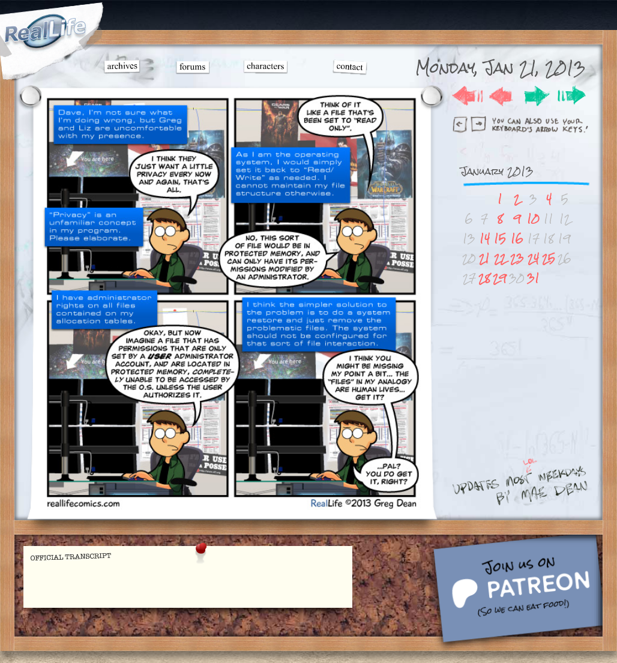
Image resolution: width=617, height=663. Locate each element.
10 (533, 219)
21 (484, 258)
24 (533, 258)
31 (533, 278)
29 (500, 278)
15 (500, 238)
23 (517, 258)
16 (517, 238)
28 (484, 278)
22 (500, 258)
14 (485, 238)
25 (548, 258)
